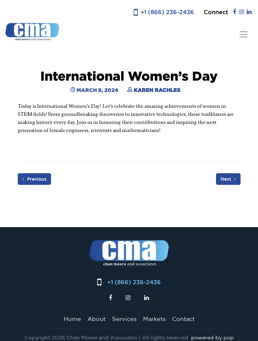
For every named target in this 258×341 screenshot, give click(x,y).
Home (72, 319)
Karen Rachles (157, 90)
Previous (34, 179)
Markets (154, 319)
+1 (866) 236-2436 (167, 12)
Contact (183, 319)
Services (124, 319)
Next (228, 179)
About (97, 319)
